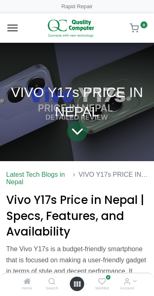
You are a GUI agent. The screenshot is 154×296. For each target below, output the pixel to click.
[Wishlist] (102, 281)
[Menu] (12, 28)
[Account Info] (127, 281)
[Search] (52, 281)
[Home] (27, 281)
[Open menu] (77, 284)
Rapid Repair (77, 6)
